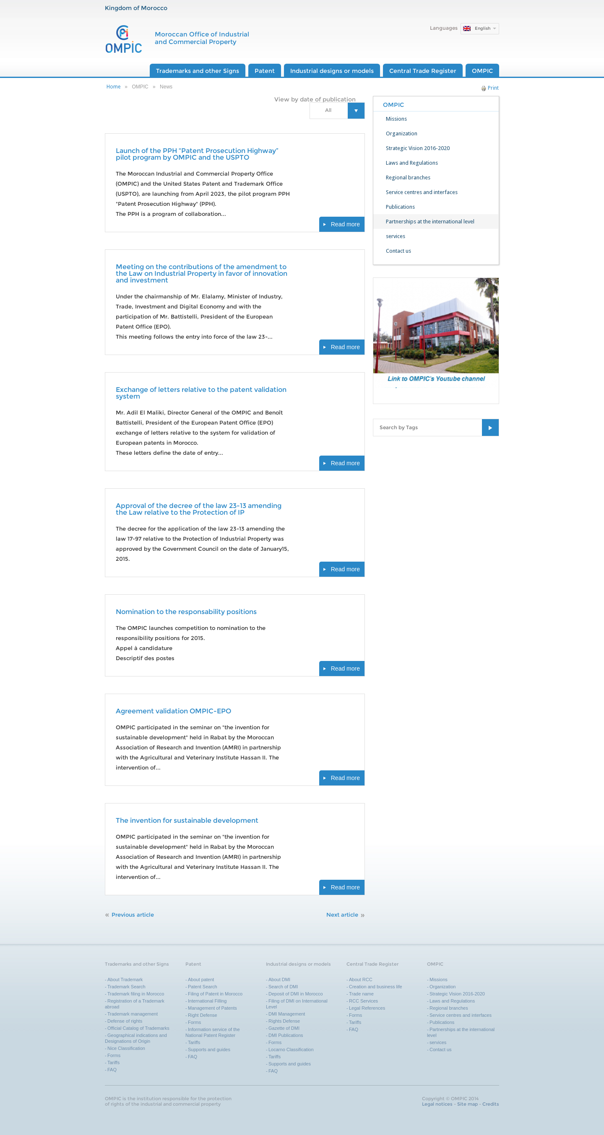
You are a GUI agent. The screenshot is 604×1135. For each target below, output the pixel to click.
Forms (113, 1055)
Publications (400, 207)
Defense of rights (124, 1021)
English (482, 28)
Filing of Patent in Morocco (215, 993)
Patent (265, 70)
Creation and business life (375, 986)
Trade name (361, 993)
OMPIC (482, 70)
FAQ (112, 1069)
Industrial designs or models (332, 70)
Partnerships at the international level (430, 221)
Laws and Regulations (412, 163)
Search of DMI (283, 986)
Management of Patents (212, 1008)
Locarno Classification (291, 1049)
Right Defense (202, 1015)
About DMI (279, 979)
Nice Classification (126, 1048)
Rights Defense (284, 1021)
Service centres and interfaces (422, 192)
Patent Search (202, 986)
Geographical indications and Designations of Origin (136, 1038)
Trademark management (132, 1013)
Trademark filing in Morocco (135, 993)
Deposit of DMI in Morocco (295, 993)
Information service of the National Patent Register (212, 1032)
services (395, 236)
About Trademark (125, 979)
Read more (345, 224)
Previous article (133, 915)
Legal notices (437, 1103)
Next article (342, 915)
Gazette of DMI (283, 1028)
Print (490, 88)
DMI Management (286, 1013)
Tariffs (113, 1062)
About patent (201, 979)
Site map (467, 1103)
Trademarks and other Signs (197, 70)
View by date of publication (315, 99)
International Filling (207, 1000)
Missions (396, 119)
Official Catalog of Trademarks (138, 1028)
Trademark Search (126, 986)
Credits (490, 1103)
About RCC (360, 979)
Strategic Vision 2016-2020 (418, 148)
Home (113, 87)
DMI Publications (285, 1035)
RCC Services (363, 1000)
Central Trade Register (422, 70)
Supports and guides (209, 1049)
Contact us (398, 251)
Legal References (367, 1008)
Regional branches (408, 177)
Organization (401, 133)
